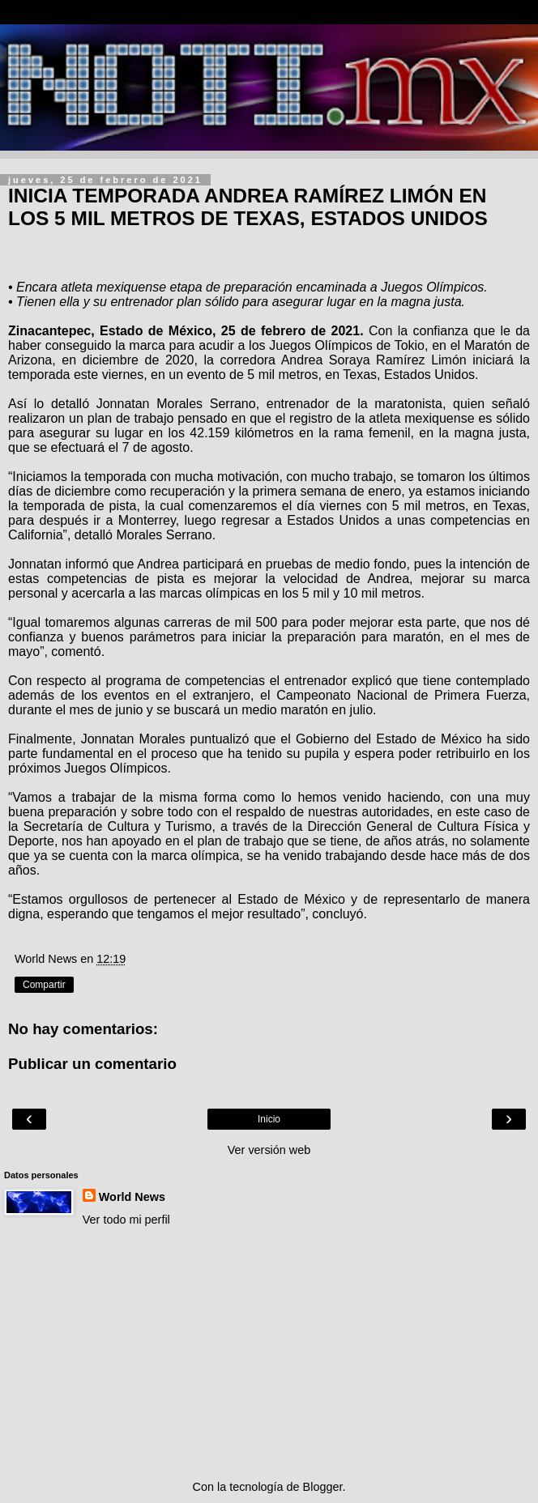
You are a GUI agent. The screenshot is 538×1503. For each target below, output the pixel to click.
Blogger (323, 1486)
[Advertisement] (269, 1353)
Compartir (44, 984)
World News (132, 1196)
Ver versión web (269, 1149)
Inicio (269, 1119)
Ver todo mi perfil (126, 1219)
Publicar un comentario (92, 1063)
